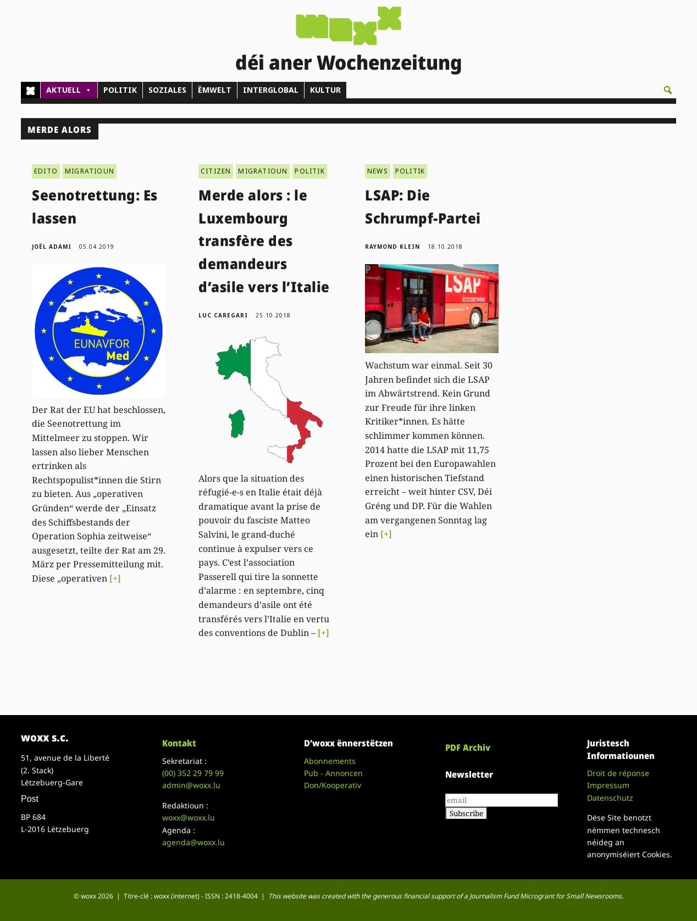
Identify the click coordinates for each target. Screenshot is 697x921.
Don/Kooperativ (332, 785)
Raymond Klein (392, 246)
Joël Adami (51, 246)
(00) (193, 773)
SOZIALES (167, 90)
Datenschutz (610, 797)
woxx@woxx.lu (188, 817)
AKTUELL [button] (69, 90)
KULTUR (325, 90)
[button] (668, 90)
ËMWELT (214, 90)
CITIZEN (216, 171)
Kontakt (179, 743)
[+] (115, 578)
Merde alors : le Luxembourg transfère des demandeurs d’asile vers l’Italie (264, 240)
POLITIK (120, 90)
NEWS (377, 171)
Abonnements (330, 761)
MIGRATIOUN (89, 171)
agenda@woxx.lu (193, 842)
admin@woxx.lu (191, 785)
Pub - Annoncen (333, 773)
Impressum (608, 785)
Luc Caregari (223, 315)
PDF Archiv (467, 747)
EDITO (46, 171)
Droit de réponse (618, 773)
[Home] (30, 90)
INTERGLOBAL (270, 90)
